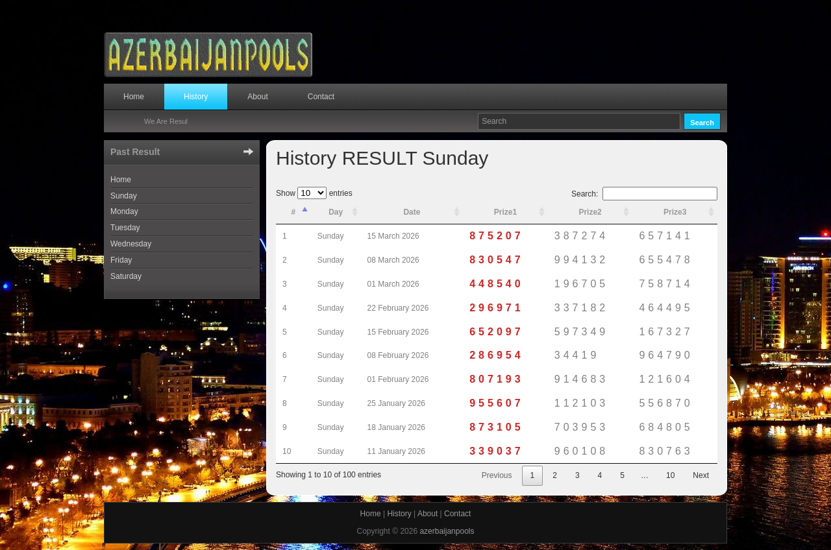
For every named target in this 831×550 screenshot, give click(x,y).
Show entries (314, 193)
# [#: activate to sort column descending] (293, 212)
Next (701, 475)
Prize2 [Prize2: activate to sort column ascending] (589, 212)
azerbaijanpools (446, 531)
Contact (321, 96)
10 (670, 475)
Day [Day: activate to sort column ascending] (336, 212)
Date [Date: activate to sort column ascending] (411, 212)
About (257, 96)
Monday (124, 211)
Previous (497, 475)
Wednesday (130, 243)
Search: (644, 193)
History (196, 96)
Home (133, 96)
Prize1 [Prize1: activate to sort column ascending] (505, 212)
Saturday (126, 276)
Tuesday (125, 227)
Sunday (123, 195)
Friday (121, 260)
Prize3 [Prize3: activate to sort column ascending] (675, 212)
